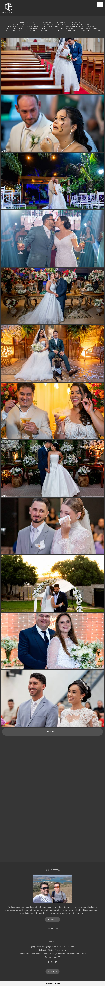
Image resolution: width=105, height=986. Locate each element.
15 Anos (62, 24)
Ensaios (93, 27)
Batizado (32, 31)
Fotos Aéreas (13, 31)
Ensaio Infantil (38, 29)
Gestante (33, 27)
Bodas (61, 22)
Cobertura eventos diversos (33, 24)
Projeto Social (74, 27)
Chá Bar (72, 31)
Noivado (48, 22)
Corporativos (88, 29)
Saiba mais (52, 919)
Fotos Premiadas (63, 29)
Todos (24, 22)
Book (36, 22)
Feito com (52, 983)
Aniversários (15, 27)
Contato (52, 971)
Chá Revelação (91, 31)
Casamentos (77, 22)
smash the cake (81, 24)
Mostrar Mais (52, 732)
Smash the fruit (52, 31)
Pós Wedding (15, 29)
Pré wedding (52, 27)
